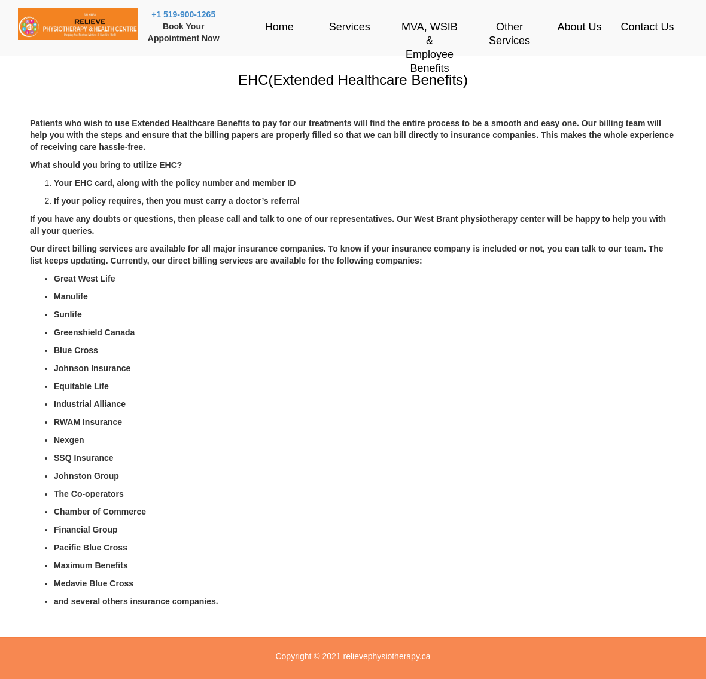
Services (349, 27)
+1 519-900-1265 (183, 14)
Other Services (509, 34)
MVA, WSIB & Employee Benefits (429, 47)
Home (279, 27)
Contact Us (647, 27)
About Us (579, 27)
